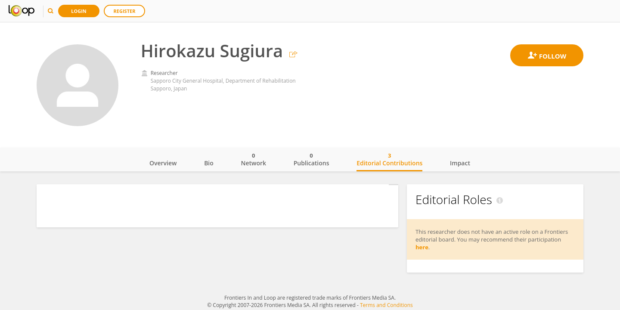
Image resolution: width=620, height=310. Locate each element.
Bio (209, 163)
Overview (163, 163)
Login (79, 11)
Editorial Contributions (389, 159)
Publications (311, 159)
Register (125, 11)
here (421, 247)
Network (253, 159)
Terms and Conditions (386, 305)
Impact (460, 163)
